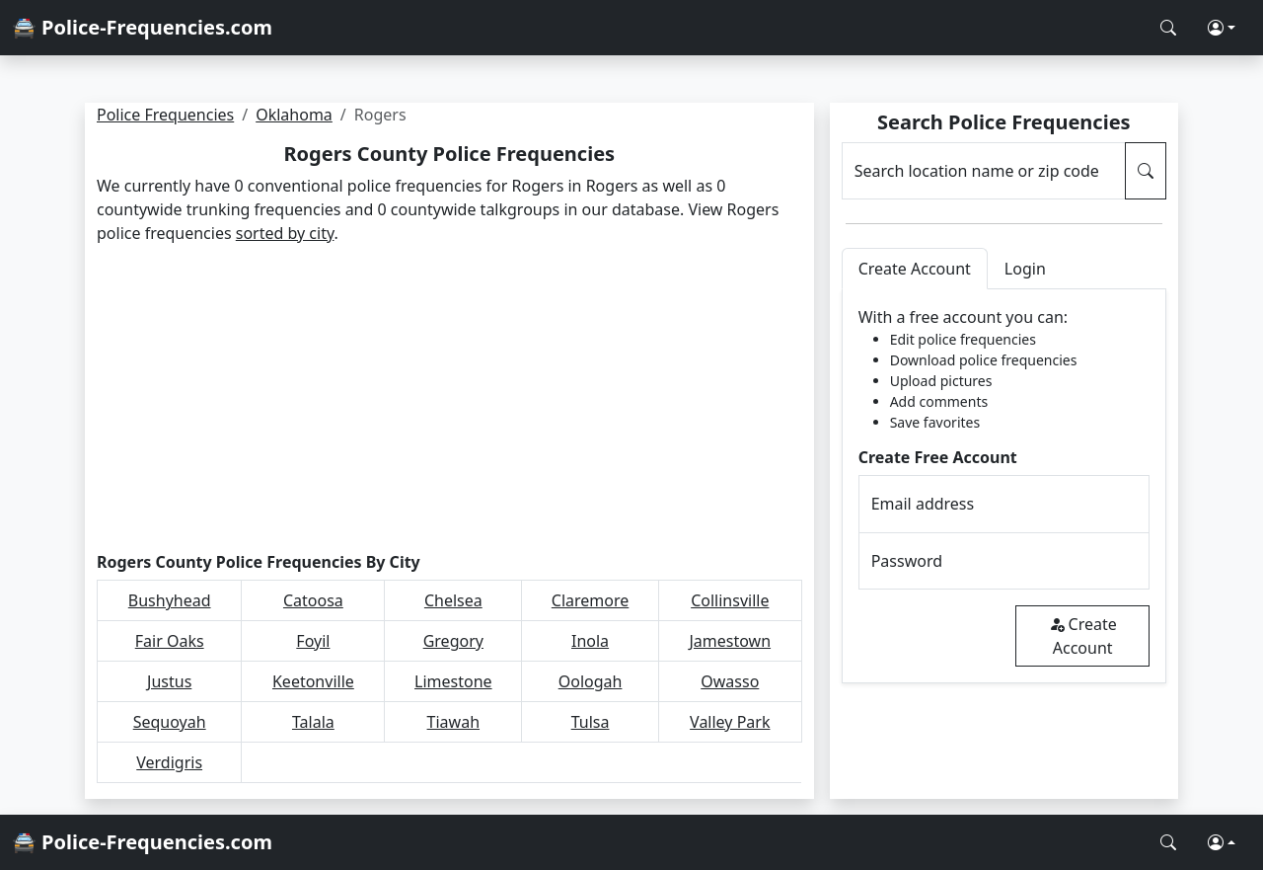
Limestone (453, 681)
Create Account (1083, 636)
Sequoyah (169, 722)
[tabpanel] (1004, 486)
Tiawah (453, 722)
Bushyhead (169, 600)
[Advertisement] (449, 399)
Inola (590, 641)
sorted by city (285, 233)
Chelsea (453, 600)
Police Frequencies (165, 114)
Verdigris (169, 762)
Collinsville (730, 600)
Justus (169, 681)
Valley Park (730, 722)
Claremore (590, 600)
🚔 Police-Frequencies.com (142, 27)
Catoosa (313, 600)
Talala (313, 722)
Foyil (313, 641)
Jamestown (730, 641)
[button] (1221, 27)
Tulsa (590, 722)
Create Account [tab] (914, 268)
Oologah (590, 681)
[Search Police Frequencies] (1168, 27)
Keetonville (313, 681)
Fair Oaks (169, 641)
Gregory (453, 641)
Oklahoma (294, 114)
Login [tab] (1025, 268)
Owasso (730, 681)
